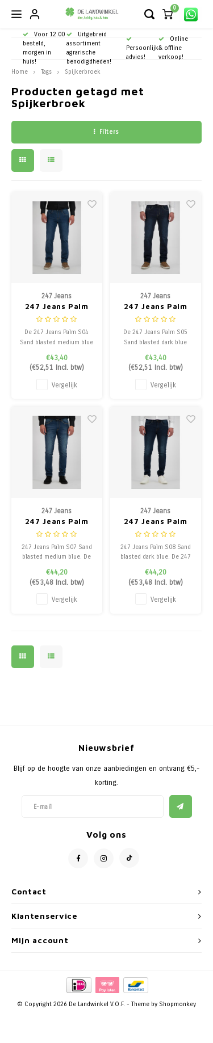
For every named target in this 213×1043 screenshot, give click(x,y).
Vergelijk (64, 385)
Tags (46, 71)
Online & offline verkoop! (173, 48)
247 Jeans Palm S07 (57, 522)
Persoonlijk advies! (142, 48)
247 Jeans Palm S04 (57, 307)
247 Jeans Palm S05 (155, 307)
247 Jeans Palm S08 (155, 522)
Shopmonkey (177, 1004)
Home (19, 71)
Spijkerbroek (83, 71)
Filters (106, 132)
